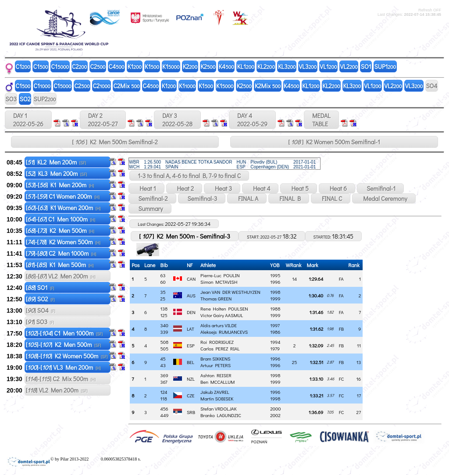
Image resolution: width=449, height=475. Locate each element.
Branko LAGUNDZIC (220, 415)
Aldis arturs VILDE (218, 325)
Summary (150, 208)
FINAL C (330, 198)
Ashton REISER (216, 375)
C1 (23, 66)
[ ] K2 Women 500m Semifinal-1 (334, 142)
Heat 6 (337, 188)
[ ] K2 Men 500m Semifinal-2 (114, 142)
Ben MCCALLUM (217, 382)
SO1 (366, 66)
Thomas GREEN (216, 298)
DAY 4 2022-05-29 (252, 119)
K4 (226, 66)
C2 (79, 66)
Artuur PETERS (215, 365)
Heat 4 (260, 188)
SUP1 (385, 66)
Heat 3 (222, 188)
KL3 (287, 66)
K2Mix (268, 86)
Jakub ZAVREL (214, 392)
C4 (117, 66)
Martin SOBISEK (216, 398)
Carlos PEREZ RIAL (219, 348)
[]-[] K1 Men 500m (60, 265)
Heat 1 (146, 188)
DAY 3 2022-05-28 (177, 119)
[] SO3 (40, 322)
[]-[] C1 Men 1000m (60, 219)
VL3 (308, 66)
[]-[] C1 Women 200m (63, 196)
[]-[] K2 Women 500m (63, 242)
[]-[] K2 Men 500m (60, 230)
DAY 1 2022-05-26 (28, 119)
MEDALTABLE (321, 119)
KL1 (245, 66)
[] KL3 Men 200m (56, 173)
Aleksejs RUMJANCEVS (224, 332)
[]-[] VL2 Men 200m (61, 276)
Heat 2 (184, 188)
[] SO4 (40, 310)
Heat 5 (298, 188)
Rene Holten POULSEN (224, 308)
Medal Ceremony (383, 198)
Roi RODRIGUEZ (217, 342)
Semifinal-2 (152, 198)
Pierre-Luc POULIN (219, 275)
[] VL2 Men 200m (57, 390)
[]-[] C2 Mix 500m (61, 379)
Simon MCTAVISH (218, 282)
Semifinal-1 (380, 188)
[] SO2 (40, 299)
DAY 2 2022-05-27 (103, 119)
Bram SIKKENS (215, 358)
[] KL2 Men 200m (56, 162)
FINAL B (289, 198)
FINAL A (246, 198)
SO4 (431, 86)
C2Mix (127, 86)
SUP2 (45, 99)
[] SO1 (40, 287)
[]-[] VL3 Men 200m (63, 367)
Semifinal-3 (201, 198)
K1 (135, 66)
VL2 (349, 66)
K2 (190, 66)
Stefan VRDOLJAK (218, 408)
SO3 (11, 99)
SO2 (25, 99)
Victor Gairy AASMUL (221, 315)
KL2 (266, 66)
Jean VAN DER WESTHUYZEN (230, 292)
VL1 (328, 66)
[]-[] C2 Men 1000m (61, 253)
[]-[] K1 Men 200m (60, 185)
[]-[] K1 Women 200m (63, 208)
